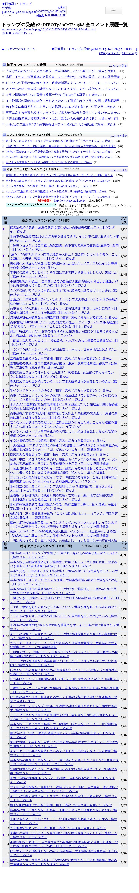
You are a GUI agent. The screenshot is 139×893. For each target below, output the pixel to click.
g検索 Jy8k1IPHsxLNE (51, 15)
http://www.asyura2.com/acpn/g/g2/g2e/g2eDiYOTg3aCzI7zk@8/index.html (49, 29)
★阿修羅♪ (9, 4)
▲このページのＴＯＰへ (18, 48)
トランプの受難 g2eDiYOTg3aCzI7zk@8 (95, 48)
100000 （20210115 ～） (18, 33)
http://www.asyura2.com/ (69, 200)
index (128, 48)
